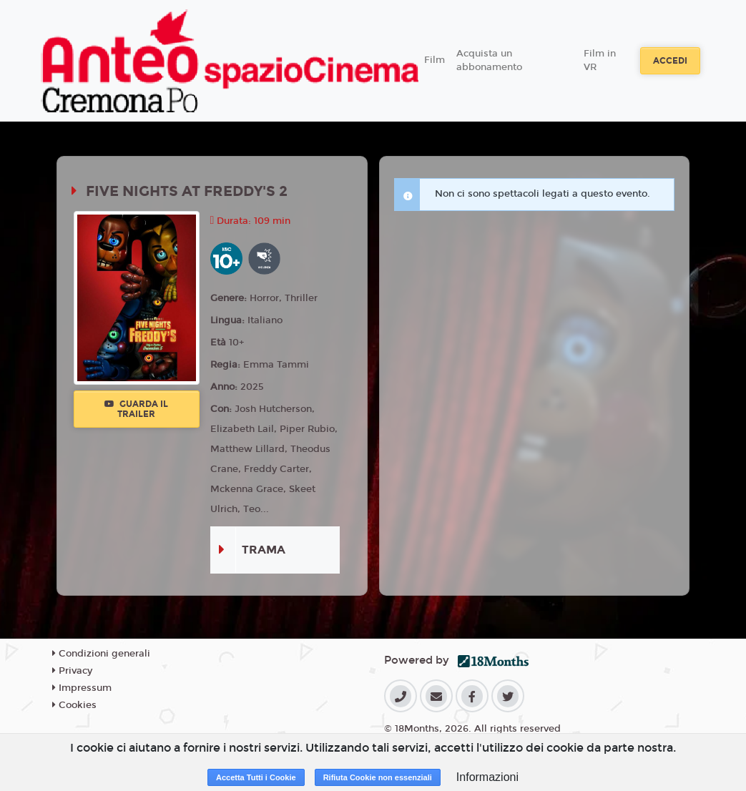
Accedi (670, 61)
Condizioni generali (101, 653)
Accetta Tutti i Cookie (256, 777)
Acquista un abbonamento (489, 61)
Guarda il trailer (136, 409)
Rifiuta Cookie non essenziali (377, 777)
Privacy (72, 671)
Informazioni (487, 777)
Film (434, 60)
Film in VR (600, 61)
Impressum (82, 688)
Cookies (74, 705)
